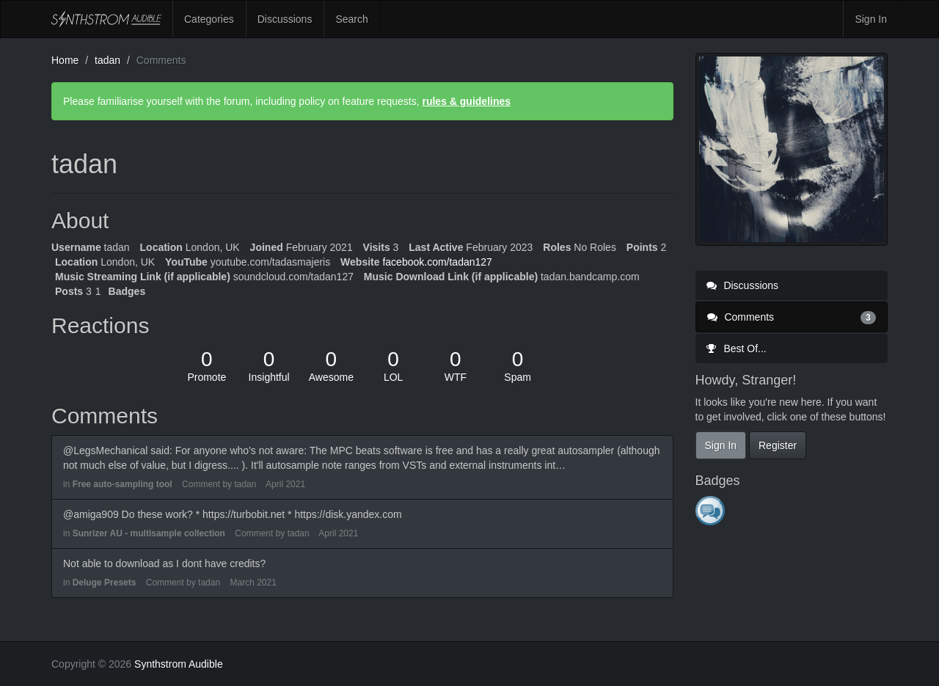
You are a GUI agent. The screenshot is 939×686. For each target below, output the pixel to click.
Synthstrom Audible (106, 19)
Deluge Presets (104, 582)
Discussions (285, 19)
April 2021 (285, 484)
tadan (245, 484)
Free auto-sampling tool (122, 484)
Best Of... (736, 348)
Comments (792, 317)
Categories (209, 19)
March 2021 (253, 582)
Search (351, 19)
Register (778, 445)
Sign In (871, 19)
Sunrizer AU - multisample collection (149, 533)
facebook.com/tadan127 (437, 262)
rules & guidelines (466, 101)
